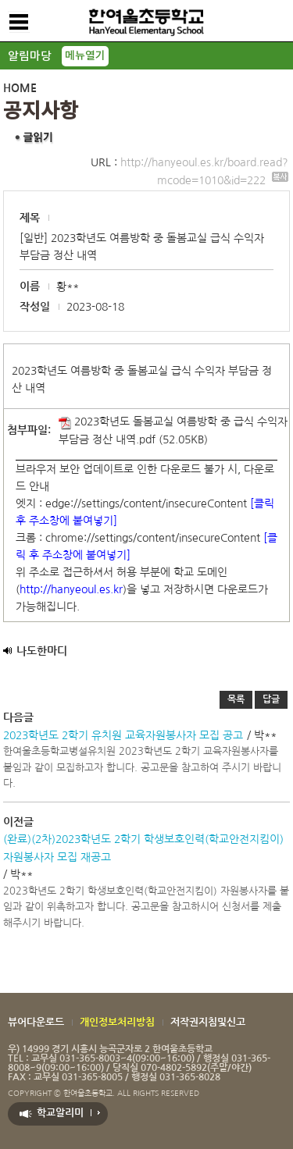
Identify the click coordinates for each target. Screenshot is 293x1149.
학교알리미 (60, 1113)
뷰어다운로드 (36, 1022)
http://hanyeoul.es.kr (71, 589)
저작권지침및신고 (207, 1022)
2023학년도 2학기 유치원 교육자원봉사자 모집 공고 (123, 735)
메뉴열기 (85, 55)
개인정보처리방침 (117, 1022)
